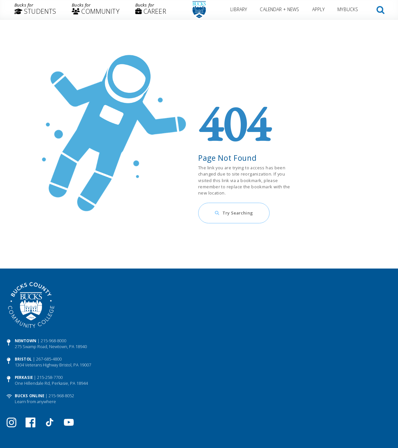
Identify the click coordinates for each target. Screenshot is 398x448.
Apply (318, 9)
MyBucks (347, 9)
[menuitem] (35, 10)
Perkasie (24, 377)
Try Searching (237, 213)
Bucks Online (29, 395)
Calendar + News (279, 9)
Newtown (25, 340)
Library (239, 9)
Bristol (23, 359)
